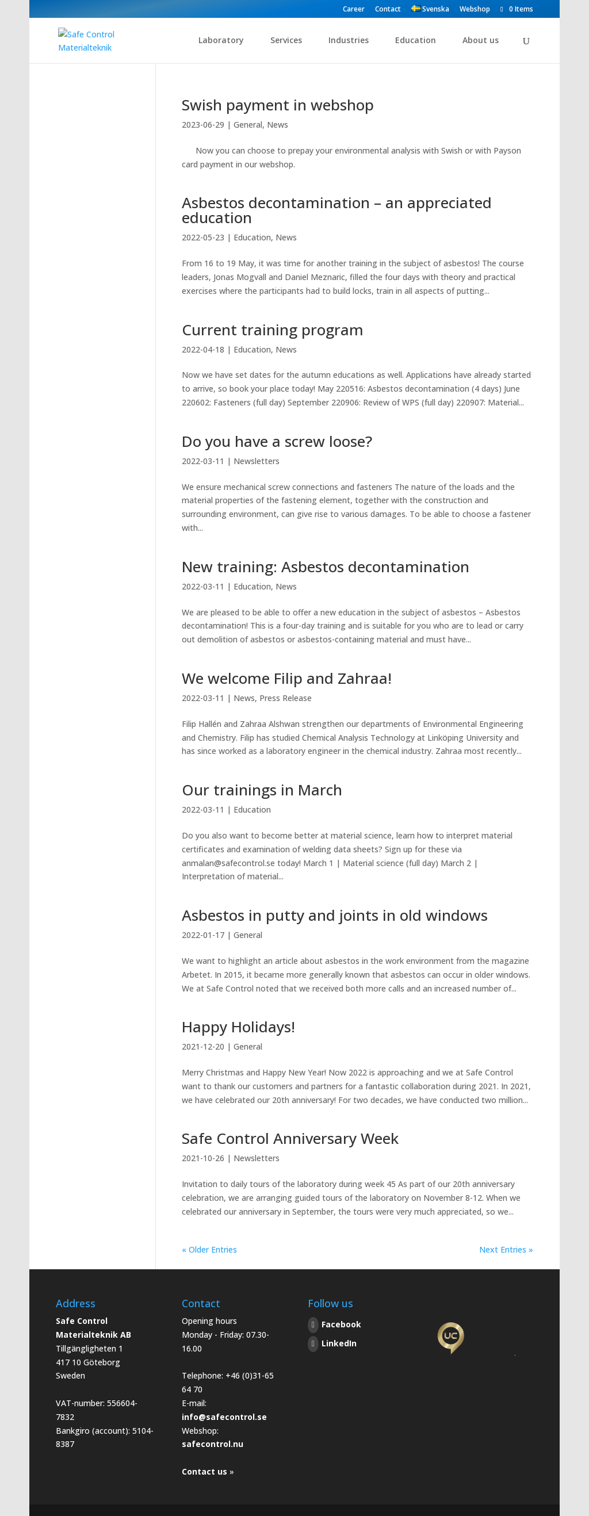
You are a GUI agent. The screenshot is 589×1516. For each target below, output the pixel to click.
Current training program (273, 329)
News (277, 124)
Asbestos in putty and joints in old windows (335, 915)
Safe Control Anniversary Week (290, 1138)
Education (415, 40)
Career (354, 10)
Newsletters (257, 460)
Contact (388, 10)
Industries (348, 40)
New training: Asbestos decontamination (325, 566)
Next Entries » (506, 1249)
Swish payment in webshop (278, 104)
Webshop (475, 10)
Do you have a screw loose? (277, 441)
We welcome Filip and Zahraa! (287, 678)
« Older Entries (209, 1249)
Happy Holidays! (238, 1026)
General (248, 124)
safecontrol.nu (212, 1443)
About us (480, 40)
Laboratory (221, 40)
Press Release (285, 697)
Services (286, 40)
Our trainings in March (262, 789)
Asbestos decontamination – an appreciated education (337, 210)
